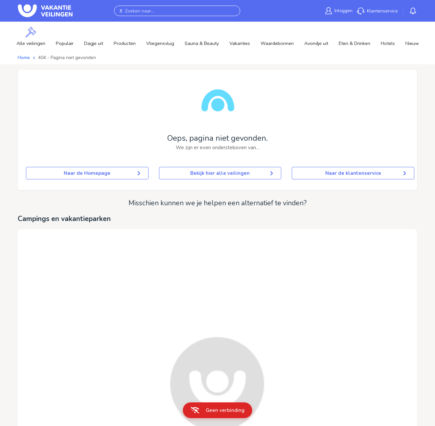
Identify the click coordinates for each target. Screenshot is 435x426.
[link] (339, 10)
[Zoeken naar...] (177, 11)
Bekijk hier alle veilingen (231, 173)
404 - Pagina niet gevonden (67, 57)
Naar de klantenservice (365, 173)
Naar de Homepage (102, 173)
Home (24, 57)
